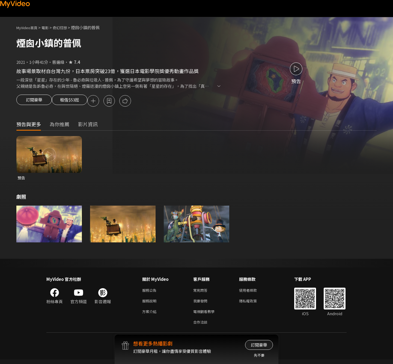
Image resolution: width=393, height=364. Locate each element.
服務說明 (150, 303)
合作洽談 (201, 326)
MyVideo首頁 (28, 27)
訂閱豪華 (34, 101)
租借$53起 (74, 101)
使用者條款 (252, 292)
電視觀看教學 (205, 315)
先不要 (259, 355)
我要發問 (201, 303)
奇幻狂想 (66, 27)
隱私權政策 (252, 303)
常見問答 (201, 292)
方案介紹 (150, 315)
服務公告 (150, 292)
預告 (21, 179)
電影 (49, 27)
